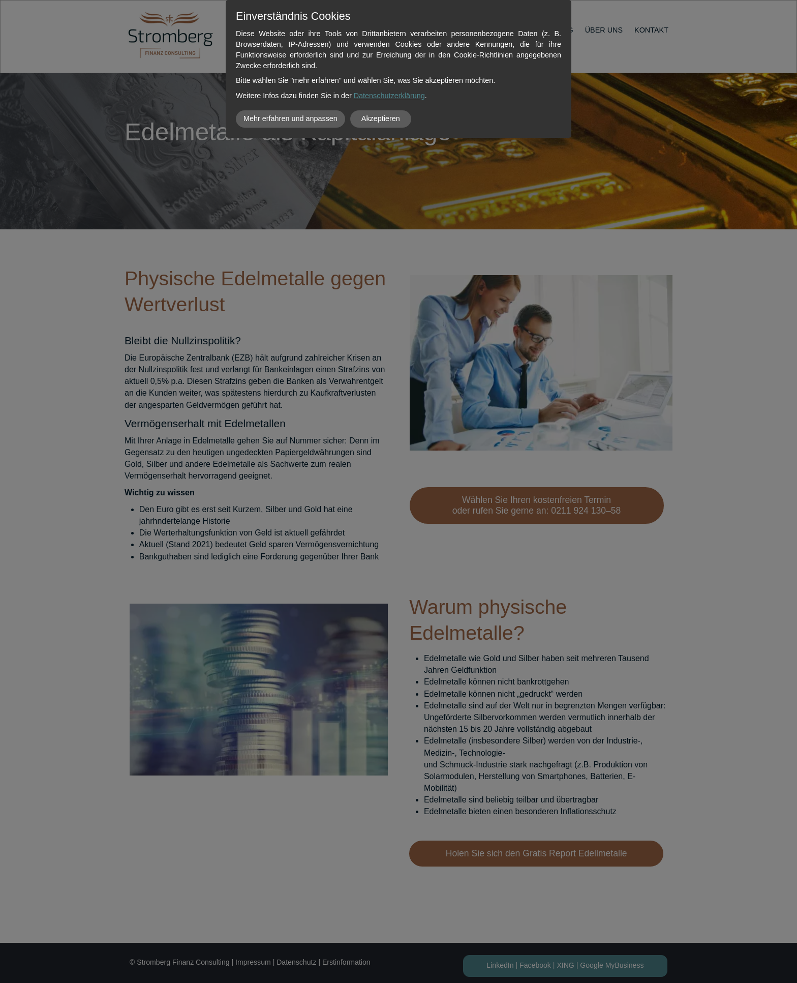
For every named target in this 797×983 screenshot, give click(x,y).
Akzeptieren (380, 118)
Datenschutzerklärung (389, 96)
